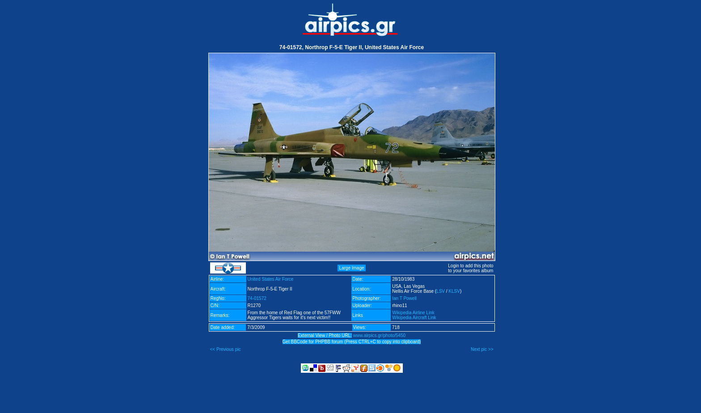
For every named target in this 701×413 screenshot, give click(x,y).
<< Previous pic (225, 349)
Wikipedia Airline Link (413, 312)
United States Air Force (271, 279)
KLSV (454, 291)
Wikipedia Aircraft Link (414, 317)
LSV (440, 291)
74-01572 (257, 298)
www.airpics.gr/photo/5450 (379, 335)
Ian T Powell (404, 298)
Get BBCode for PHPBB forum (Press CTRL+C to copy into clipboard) (352, 341)
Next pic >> (482, 349)
